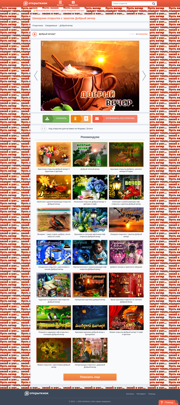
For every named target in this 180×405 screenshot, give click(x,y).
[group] (90, 34)
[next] (144, 76)
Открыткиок (37, 25)
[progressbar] (143, 34)
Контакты (130, 394)
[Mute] (137, 34)
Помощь (151, 394)
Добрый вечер (66, 25)
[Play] (34, 34)
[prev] (36, 76)
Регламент (141, 394)
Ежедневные (51, 25)
